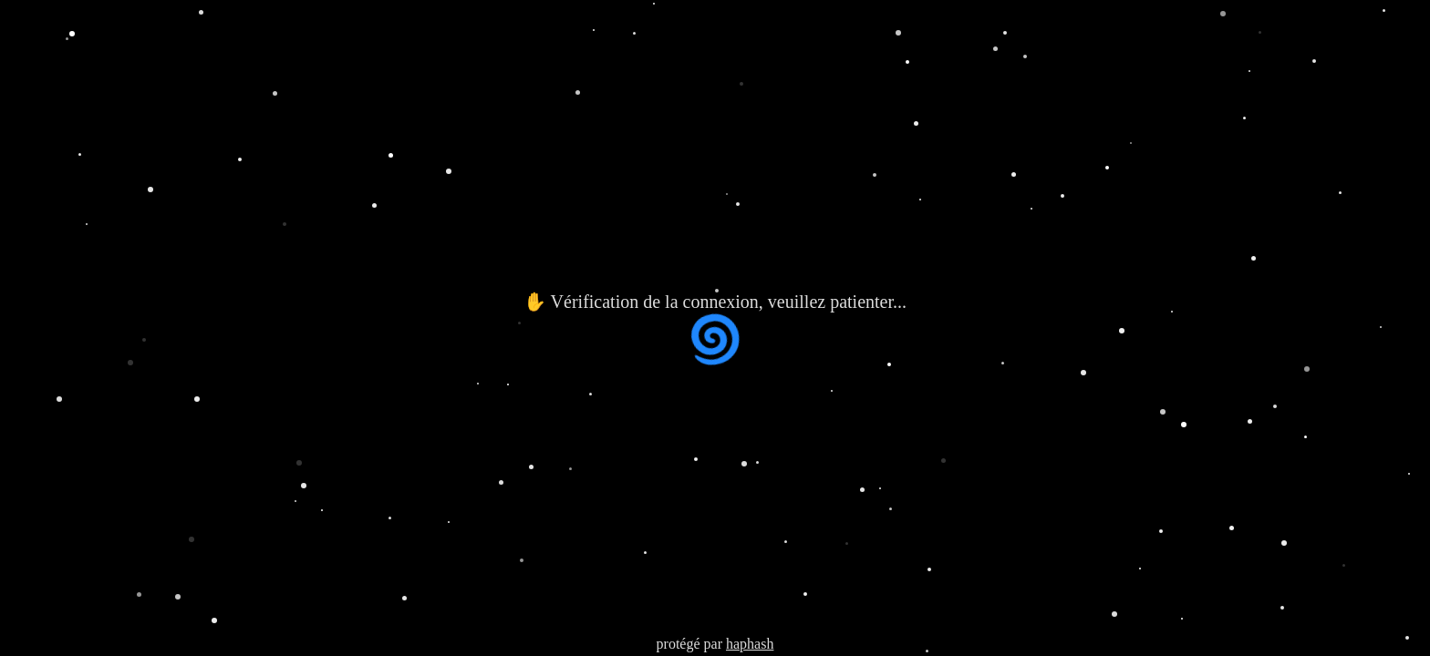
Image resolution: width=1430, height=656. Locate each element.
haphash (749, 643)
